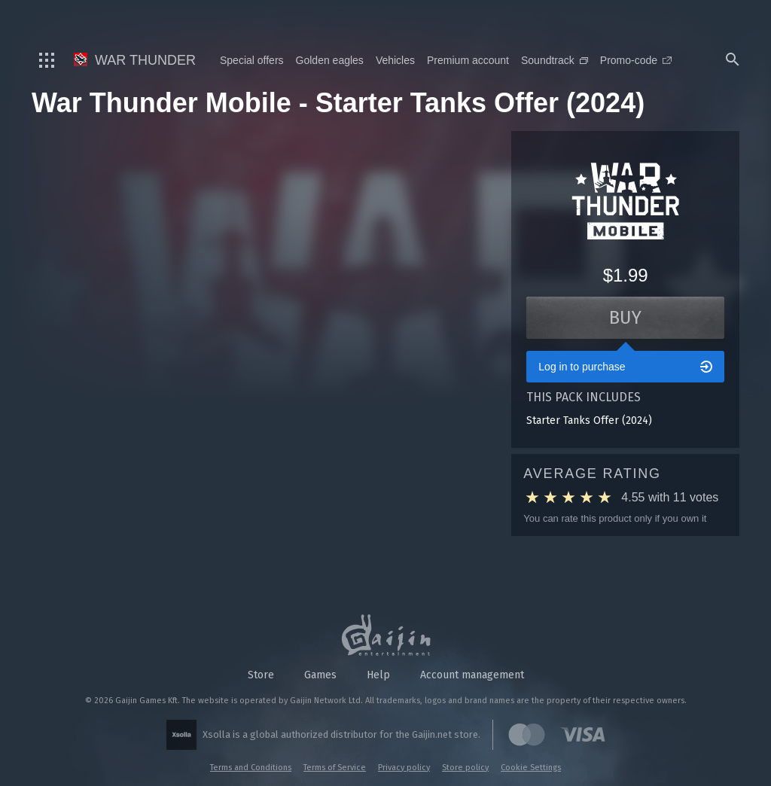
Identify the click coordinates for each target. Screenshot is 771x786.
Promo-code (636, 60)
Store (261, 675)
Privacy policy (404, 767)
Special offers (252, 60)
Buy (625, 317)
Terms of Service (334, 767)
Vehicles (395, 60)
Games (320, 675)
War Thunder (135, 60)
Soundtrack (554, 60)
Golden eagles (330, 60)
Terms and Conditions (250, 767)
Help (378, 675)
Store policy (465, 767)
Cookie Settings (531, 767)
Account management (472, 675)
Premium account (468, 60)
